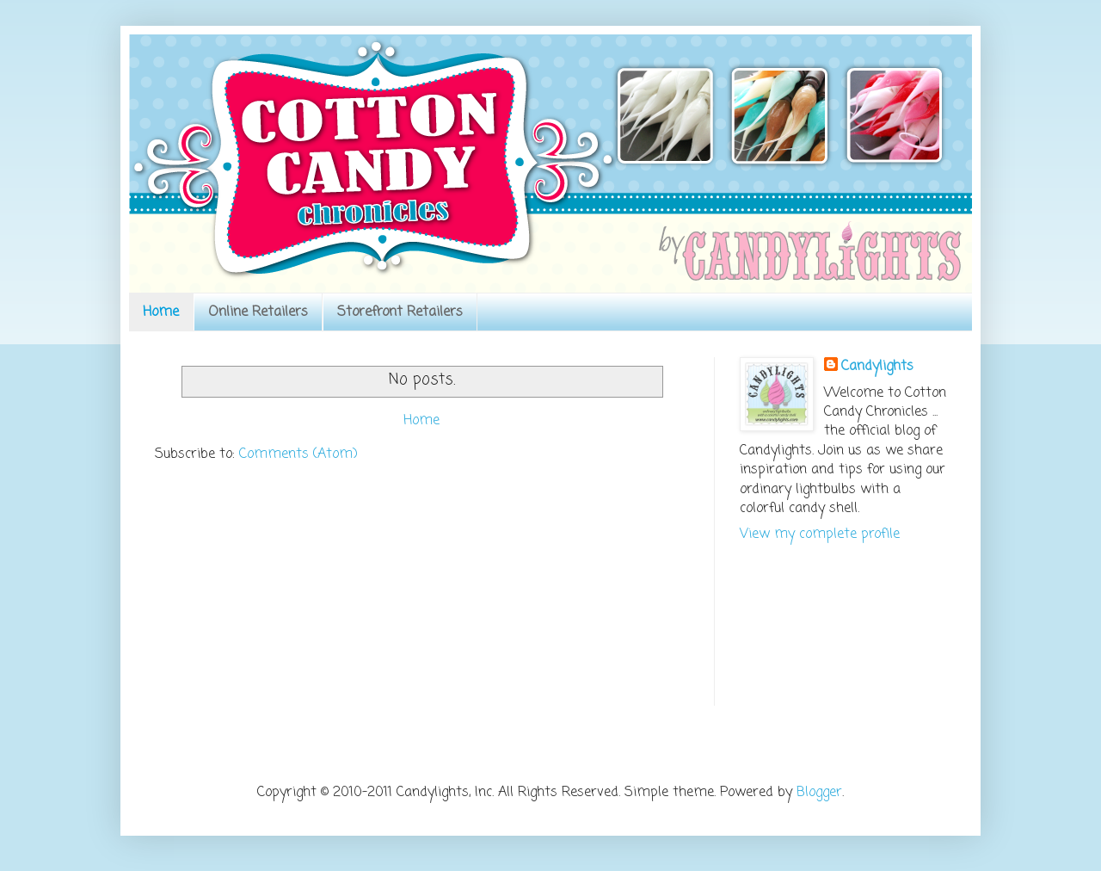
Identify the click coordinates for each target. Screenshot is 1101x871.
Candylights (877, 366)
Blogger (819, 792)
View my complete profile (820, 534)
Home (161, 312)
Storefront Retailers (400, 312)
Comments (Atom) (298, 454)
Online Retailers (258, 312)
